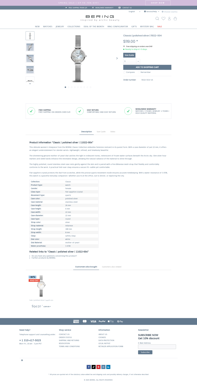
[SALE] (160, 26)
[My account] (168, 19)
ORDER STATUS (65, 337)
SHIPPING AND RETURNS (69, 340)
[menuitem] (162, 19)
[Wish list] (162, 19)
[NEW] (37, 26)
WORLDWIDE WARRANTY (104, 8)
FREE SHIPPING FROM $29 (77, 8)
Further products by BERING (42, 258)
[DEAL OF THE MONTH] (94, 26)
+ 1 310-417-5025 (30, 340)
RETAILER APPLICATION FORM (110, 346)
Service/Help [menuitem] (150, 12)
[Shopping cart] (175, 19)
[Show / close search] (156, 19)
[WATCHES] (47, 26)
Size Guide (129, 55)
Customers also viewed (111, 267)
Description (86, 131)
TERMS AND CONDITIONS (69, 346)
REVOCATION (64, 343)
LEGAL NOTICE (104, 343)
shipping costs (101, 374)
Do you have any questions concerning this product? (53, 256)
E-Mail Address (144, 343)
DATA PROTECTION (106, 340)
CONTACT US (127, 8)
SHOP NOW (158, 3)
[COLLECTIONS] (74, 26)
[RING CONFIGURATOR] (118, 26)
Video (112, 132)
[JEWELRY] (60, 26)
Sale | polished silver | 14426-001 (41, 300)
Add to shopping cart (147, 67)
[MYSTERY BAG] (147, 26)
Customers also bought (86, 267)
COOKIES (102, 337)
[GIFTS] (134, 26)
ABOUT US (102, 334)
